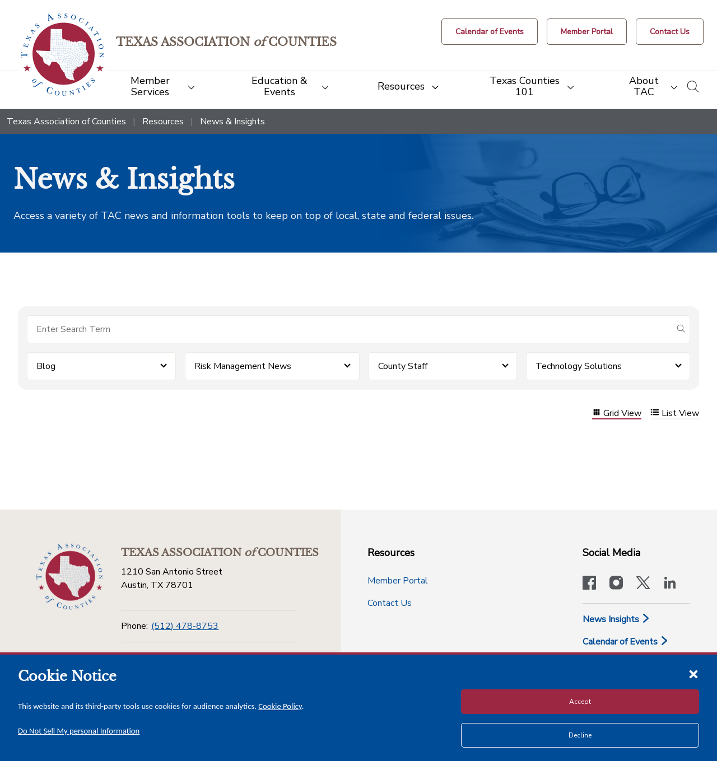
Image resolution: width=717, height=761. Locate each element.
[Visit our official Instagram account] (616, 584)
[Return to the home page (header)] (62, 54)
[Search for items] (349, 329)
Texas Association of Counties (66, 121)
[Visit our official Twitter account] (643, 584)
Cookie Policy (280, 706)
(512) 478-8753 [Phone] (184, 626)
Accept (580, 701)
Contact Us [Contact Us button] (389, 603)
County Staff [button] (402, 366)
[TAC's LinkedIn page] (670, 584)
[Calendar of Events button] (489, 31)
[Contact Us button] (670, 31)
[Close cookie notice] (693, 673)
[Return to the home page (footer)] (69, 576)
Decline (580, 735)
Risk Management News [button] (242, 366)
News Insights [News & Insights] (616, 619)
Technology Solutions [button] (579, 366)
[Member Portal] (587, 31)
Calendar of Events (626, 642)
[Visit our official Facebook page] (589, 584)
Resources (163, 121)
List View (674, 413)
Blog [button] (45, 366)
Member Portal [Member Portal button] (397, 581)
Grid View (616, 413)
